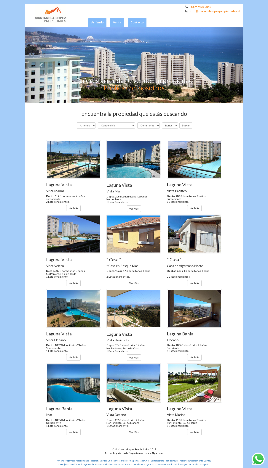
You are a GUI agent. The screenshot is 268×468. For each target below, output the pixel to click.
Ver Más (73, 208)
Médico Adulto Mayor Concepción (183, 464)
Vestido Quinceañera (110, 460)
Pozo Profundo (82, 460)
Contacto (137, 22)
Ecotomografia (158, 460)
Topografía (95, 460)
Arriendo (97, 22)
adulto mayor (172, 460)
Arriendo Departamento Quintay (195, 460)
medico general (85, 464)
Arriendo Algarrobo (66, 460)
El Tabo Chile (143, 460)
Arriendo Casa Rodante (132, 464)
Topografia (205, 464)
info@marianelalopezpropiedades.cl (212, 11)
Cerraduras (99, 464)
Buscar (186, 125)
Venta (117, 22)
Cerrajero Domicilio (67, 464)
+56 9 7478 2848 (198, 6)
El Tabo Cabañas (112, 464)
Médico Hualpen (129, 460)
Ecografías (149, 464)
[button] (41, 65)
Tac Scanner (160, 464)
